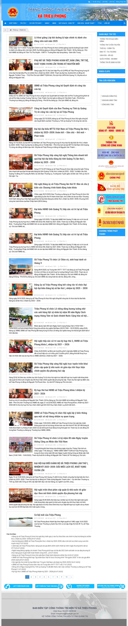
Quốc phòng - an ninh (108, 59)
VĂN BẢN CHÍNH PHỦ (109, 96)
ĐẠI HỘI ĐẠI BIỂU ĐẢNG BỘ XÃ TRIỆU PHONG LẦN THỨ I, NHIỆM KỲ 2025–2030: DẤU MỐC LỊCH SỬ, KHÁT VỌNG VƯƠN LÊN (61, 467)
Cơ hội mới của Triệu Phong (47, 514)
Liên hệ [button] (107, 23)
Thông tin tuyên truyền (110, 45)
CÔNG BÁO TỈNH (108, 104)
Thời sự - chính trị (107, 48)
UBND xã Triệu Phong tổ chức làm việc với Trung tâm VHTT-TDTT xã (42, 564)
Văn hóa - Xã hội (106, 55)
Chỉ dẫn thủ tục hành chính (110, 586)
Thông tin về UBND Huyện (110, 62)
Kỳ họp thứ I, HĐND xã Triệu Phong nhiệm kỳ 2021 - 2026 (37, 571)
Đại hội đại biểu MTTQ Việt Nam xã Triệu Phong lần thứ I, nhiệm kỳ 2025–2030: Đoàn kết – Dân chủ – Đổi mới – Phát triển (61, 132)
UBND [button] (54, 23)
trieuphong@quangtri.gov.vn (67, 614)
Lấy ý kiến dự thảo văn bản (46, 586)
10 (66, 577)
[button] (13, 23)
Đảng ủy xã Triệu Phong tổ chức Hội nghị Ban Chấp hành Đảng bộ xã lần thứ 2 (45, 555)
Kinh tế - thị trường (108, 52)
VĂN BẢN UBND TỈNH (109, 100)
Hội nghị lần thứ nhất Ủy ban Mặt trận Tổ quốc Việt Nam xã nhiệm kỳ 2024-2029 (46, 562)
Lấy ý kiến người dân (21, 586)
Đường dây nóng (81, 586)
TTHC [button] (100, 23)
